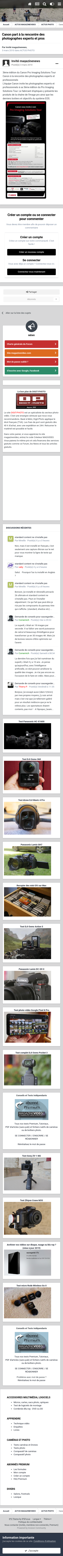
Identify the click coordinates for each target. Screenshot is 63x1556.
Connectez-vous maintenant (31, 271)
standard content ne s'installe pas (31, 537)
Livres (16, 1430)
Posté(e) (21, 65)
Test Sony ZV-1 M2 (31, 1156)
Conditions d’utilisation (45, 1541)
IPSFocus (26, 1519)
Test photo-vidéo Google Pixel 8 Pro (31, 1010)
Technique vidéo (21, 1423)
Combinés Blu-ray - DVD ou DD (28, 1409)
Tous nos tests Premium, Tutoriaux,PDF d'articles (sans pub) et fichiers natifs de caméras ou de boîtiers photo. (31, 1126)
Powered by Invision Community (31, 1528)
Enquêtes (18, 1427)
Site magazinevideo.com (19, 353)
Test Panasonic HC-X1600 (32, 721)
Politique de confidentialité (30, 1522)
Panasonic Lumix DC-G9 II (31, 969)
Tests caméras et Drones (26, 1445)
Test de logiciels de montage (27, 1405)
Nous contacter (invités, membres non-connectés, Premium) (31, 1525)
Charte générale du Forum (19, 344)
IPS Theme (14, 1519)
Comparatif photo (22, 1454)
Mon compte (20, 1472)
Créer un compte (22, 1476)
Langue (37, 1519)
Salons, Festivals (22, 1494)
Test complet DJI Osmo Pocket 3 (31, 1052)
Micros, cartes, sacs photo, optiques (31, 1402)
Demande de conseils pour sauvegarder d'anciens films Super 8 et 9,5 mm (34, 616)
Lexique (17, 1497)
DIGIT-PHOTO (17, 412)
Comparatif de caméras (25, 1451)
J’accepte (31, 1550)
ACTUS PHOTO (27, 50)
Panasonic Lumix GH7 (31, 844)
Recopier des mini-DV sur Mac (31, 885)
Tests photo (19, 1448)
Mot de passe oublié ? (17, 362)
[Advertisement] (31, 488)
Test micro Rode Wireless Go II (31, 1285)
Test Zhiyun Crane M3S (31, 1200)
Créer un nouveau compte (31, 252)
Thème (47, 1519)
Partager (31, 292)
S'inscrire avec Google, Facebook (23, 370)
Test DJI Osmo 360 (31, 759)
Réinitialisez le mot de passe (31, 1144)
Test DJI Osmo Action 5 (31, 926)
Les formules (20, 1469)
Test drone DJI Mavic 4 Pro (31, 800)
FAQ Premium (20, 1479)
